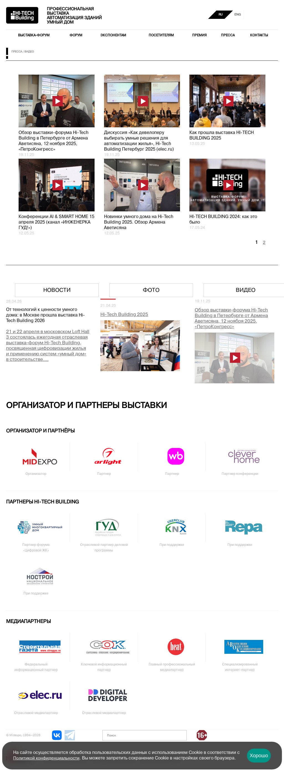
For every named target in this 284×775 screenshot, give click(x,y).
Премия (199, 35)
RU (221, 14)
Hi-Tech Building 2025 (124, 315)
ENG (237, 14)
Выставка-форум (34, 35)
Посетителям (161, 35)
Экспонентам (113, 35)
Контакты (259, 35)
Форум (76, 35)
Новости (57, 290)
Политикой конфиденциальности (46, 758)
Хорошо (259, 755)
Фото (151, 290)
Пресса (228, 35)
